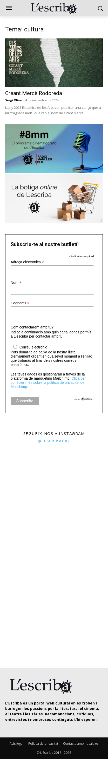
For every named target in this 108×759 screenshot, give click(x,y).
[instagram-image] (26, 473)
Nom (16, 282)
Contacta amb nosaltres (80, 743)
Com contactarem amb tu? (32, 327)
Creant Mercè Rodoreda (33, 93)
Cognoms (20, 303)
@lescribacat (54, 440)
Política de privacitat (43, 743)
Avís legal (16, 743)
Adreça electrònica (27, 262)
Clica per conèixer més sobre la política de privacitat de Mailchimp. (48, 382)
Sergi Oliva (13, 100)
